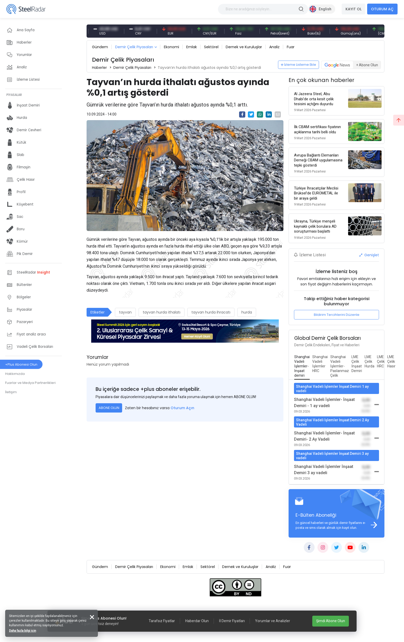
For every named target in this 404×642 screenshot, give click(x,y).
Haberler (99, 67)
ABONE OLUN (109, 407)
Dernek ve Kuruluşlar (244, 47)
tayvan (125, 312)
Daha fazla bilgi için (22, 630)
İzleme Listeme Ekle (298, 64)
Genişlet (369, 255)
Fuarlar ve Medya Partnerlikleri (30, 382)
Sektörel (211, 47)
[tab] (302, 366)
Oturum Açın (182, 407)
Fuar (290, 47)
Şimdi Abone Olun (330, 621)
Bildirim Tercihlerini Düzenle (336, 314)
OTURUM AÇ (382, 9)
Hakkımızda (15, 373)
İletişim (11, 392)
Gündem (100, 47)
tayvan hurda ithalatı (161, 312)
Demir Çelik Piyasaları (134, 47)
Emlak (191, 47)
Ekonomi (171, 47)
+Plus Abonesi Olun (21, 364)
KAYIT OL (353, 9)
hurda (246, 312)
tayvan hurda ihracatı (210, 312)
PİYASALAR (14, 95)
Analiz (274, 47)
